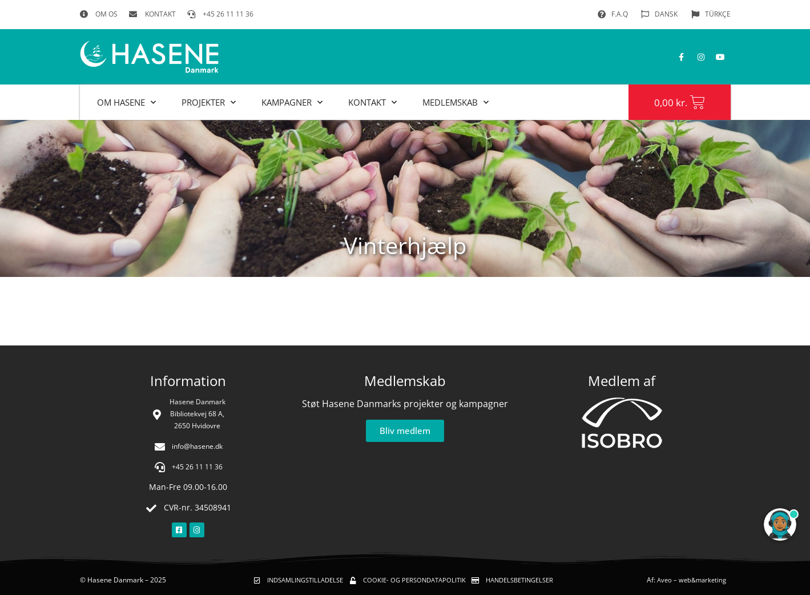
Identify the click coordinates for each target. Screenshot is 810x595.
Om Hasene (126, 102)
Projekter (209, 102)
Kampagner (292, 102)
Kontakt (372, 102)
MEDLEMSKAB (455, 102)
